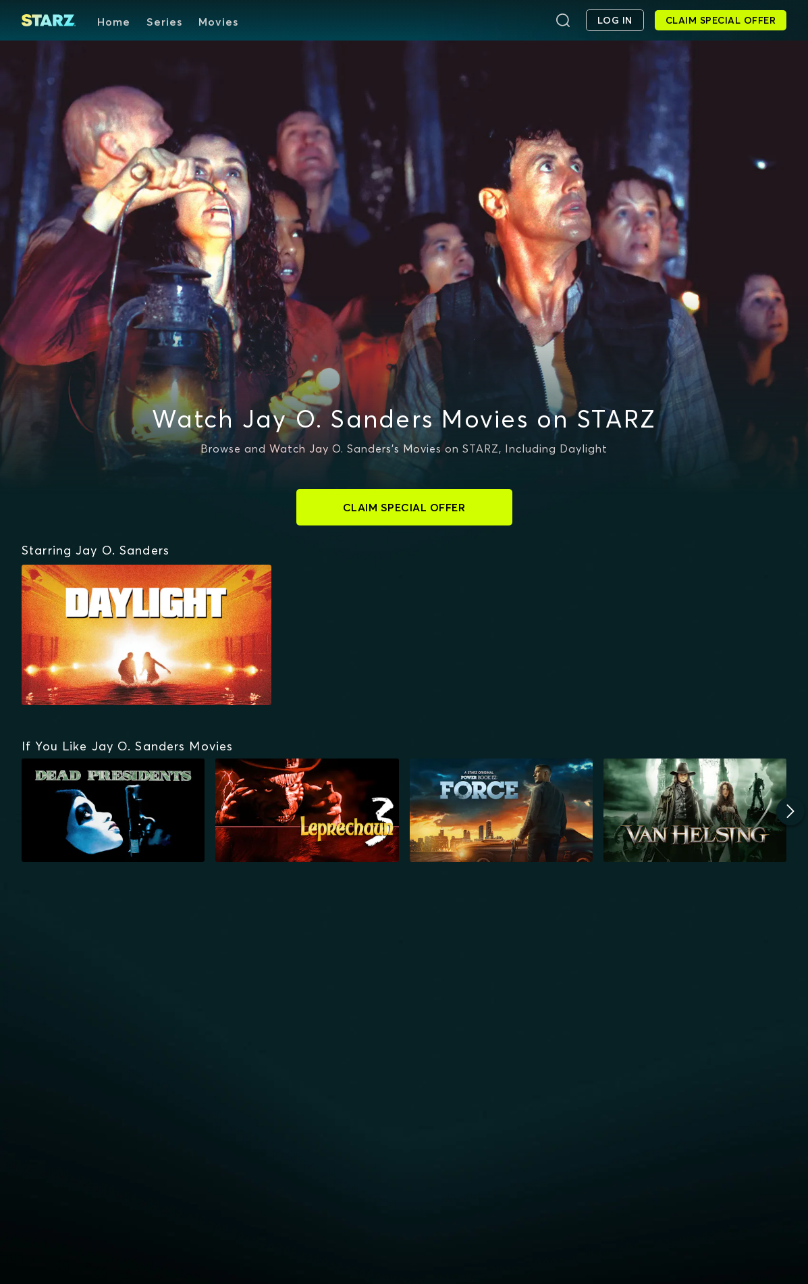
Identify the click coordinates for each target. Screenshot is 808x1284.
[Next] (790, 811)
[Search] (563, 20)
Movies (218, 21)
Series (164, 21)
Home (113, 21)
